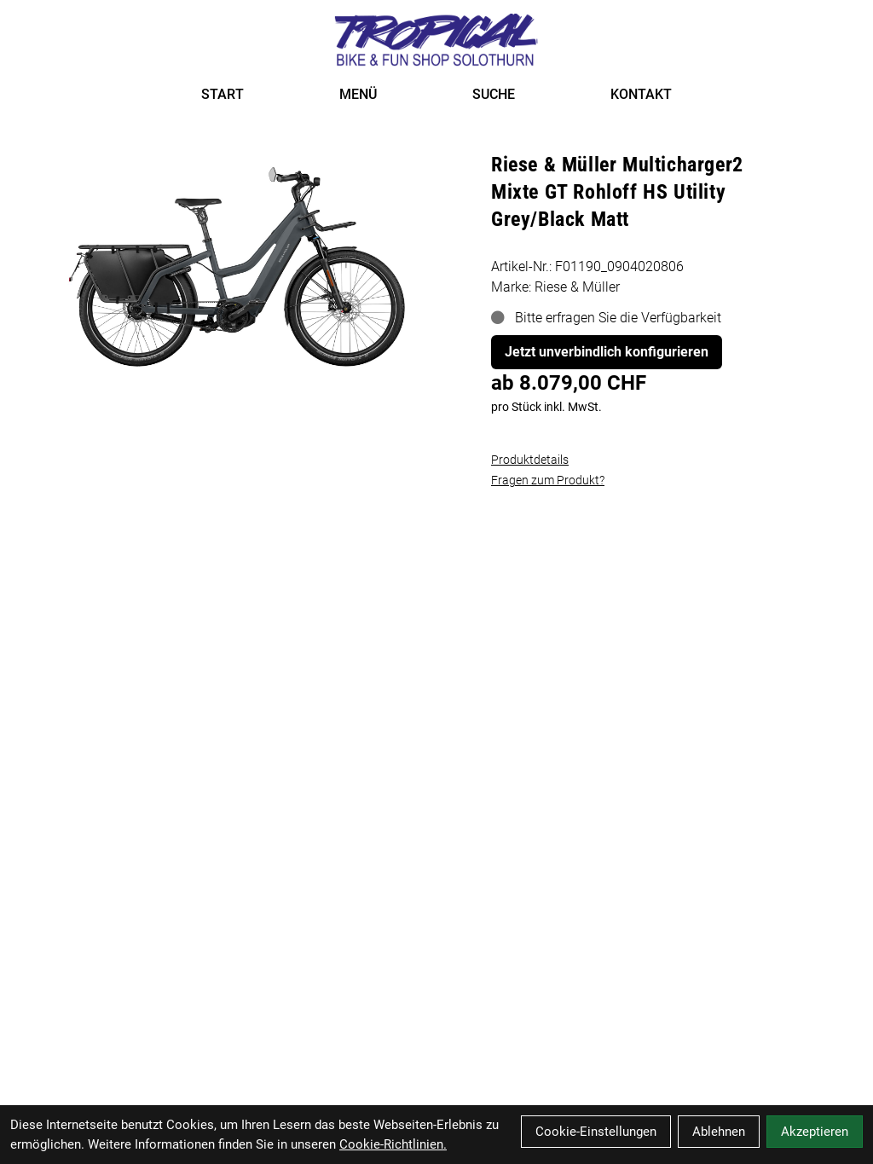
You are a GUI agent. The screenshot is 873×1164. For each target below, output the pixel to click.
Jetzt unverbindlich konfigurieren (606, 352)
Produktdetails (530, 459)
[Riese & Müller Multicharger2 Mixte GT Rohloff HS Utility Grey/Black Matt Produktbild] (236, 256)
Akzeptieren (814, 1131)
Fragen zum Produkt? (547, 480)
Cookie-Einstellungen (595, 1131)
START (222, 94)
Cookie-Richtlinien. (393, 1144)
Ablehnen (718, 1131)
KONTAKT (641, 94)
